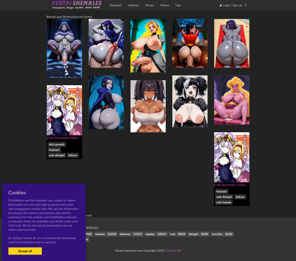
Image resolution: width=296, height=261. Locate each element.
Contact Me (173, 250)
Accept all (25, 251)
